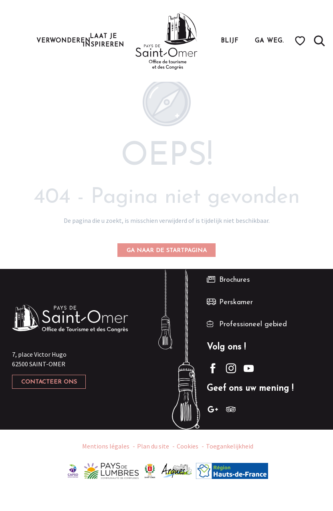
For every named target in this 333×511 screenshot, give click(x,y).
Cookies (187, 446)
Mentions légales (105, 446)
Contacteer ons (49, 382)
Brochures (234, 280)
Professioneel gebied (253, 324)
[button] (319, 41)
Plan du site (153, 446)
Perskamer (236, 302)
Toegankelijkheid (229, 446)
